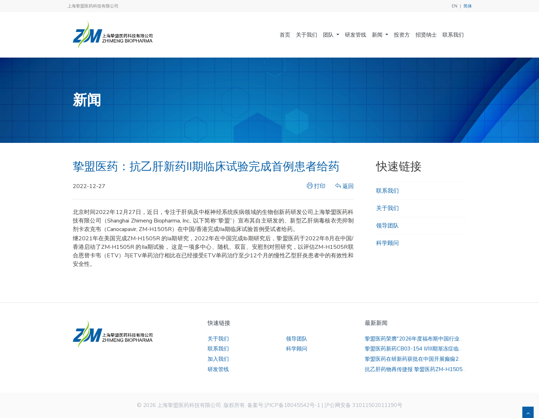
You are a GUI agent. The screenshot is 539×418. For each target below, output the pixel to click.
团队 (329, 34)
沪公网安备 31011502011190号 (363, 405)
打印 (316, 186)
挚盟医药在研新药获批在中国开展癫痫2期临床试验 (425, 359)
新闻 (378, 34)
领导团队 (387, 226)
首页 (285, 34)
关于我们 (306, 34)
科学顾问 (387, 243)
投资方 (402, 34)
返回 (344, 186)
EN (454, 6)
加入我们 (218, 359)
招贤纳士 (426, 34)
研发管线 (355, 34)
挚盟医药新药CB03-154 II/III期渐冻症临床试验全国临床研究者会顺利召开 (452, 348)
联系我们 (453, 34)
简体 (467, 6)
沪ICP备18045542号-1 (292, 405)
